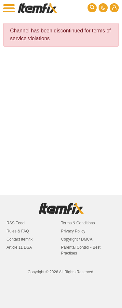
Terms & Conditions (78, 223)
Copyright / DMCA (77, 239)
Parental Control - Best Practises (81, 250)
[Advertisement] (61, 116)
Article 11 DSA (19, 247)
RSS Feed (15, 223)
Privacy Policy (73, 231)
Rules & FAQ (18, 231)
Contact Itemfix (20, 239)
